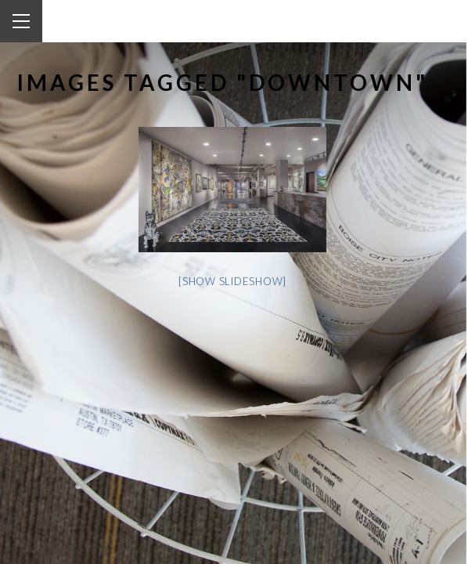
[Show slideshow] (220, 281)
